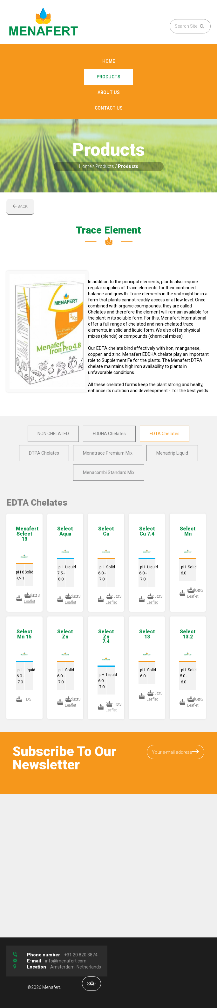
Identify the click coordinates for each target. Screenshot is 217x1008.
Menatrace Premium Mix (107, 453)
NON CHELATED (53, 433)
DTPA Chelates (44, 453)
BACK (20, 206)
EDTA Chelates (165, 433)
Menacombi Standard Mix (108, 472)
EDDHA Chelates (109, 433)
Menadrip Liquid (172, 453)
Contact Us (109, 108)
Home (108, 61)
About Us (109, 92)
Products (108, 76)
